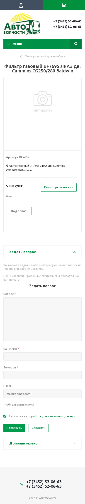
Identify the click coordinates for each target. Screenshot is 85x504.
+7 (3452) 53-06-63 (67, 21)
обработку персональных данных (51, 416)
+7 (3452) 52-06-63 (67, 26)
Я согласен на (42, 416)
